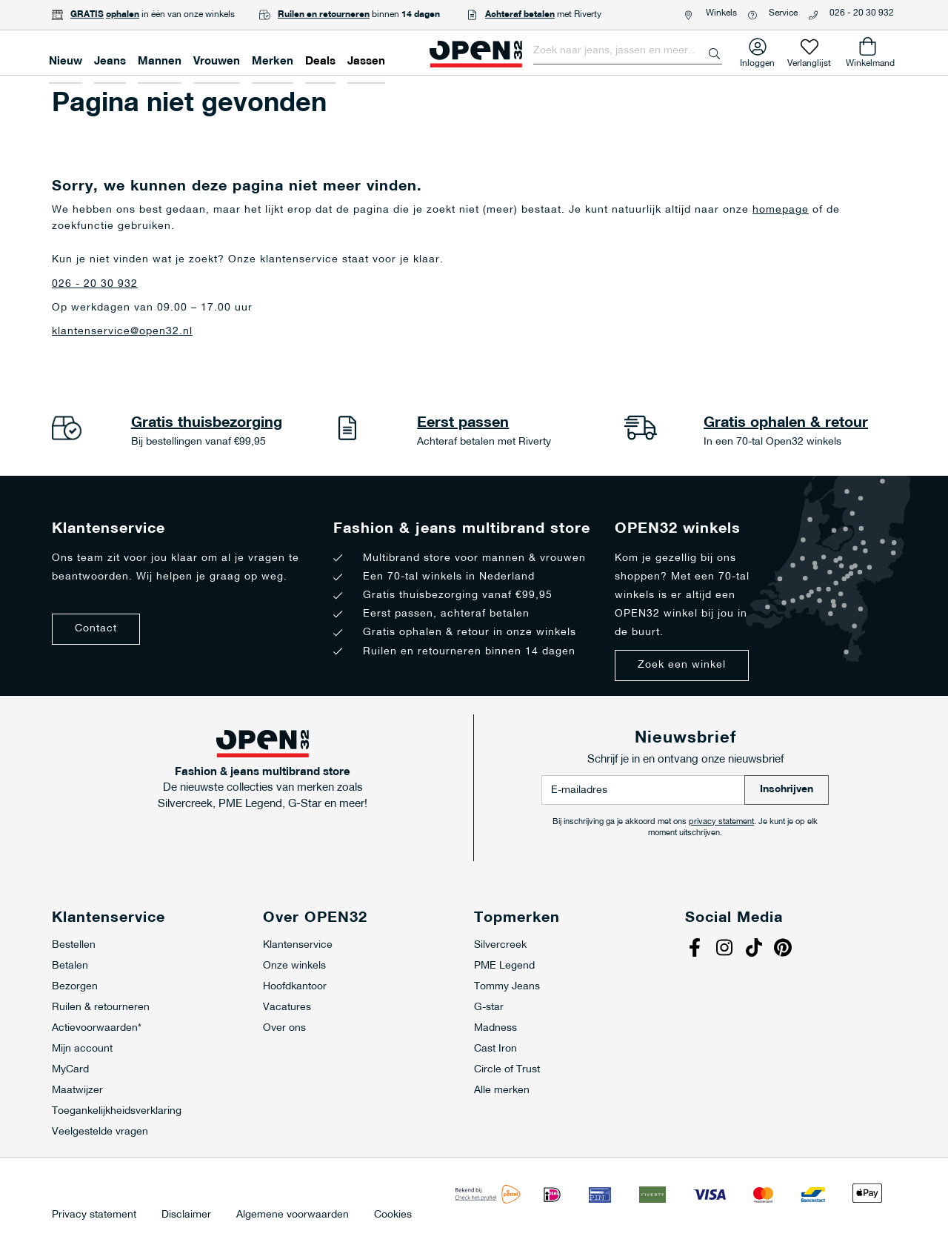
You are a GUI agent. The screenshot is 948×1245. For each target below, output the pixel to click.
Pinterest (785, 949)
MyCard (70, 1069)
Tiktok (755, 949)
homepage (780, 210)
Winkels (721, 13)
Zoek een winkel (682, 665)
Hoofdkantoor (295, 986)
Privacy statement (94, 1215)
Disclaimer (186, 1215)
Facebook (696, 949)
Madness (495, 1028)
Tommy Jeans (507, 986)
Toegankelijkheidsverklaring (116, 1111)
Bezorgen (75, 986)
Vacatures (287, 1007)
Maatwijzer (77, 1090)
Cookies (393, 1215)
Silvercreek (500, 945)
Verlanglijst (809, 60)
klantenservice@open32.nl (122, 331)
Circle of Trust (507, 1069)
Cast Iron (495, 1049)
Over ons (284, 1028)
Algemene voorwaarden (292, 1215)
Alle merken (502, 1090)
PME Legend (504, 966)
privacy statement (721, 822)
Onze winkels (294, 966)
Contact (96, 628)
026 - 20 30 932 (862, 13)
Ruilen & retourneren (101, 1007)
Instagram (726, 949)
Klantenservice (298, 945)
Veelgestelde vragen (100, 1132)
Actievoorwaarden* (96, 1028)
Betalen (70, 966)
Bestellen (74, 945)
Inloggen (757, 60)
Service (783, 13)
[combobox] (627, 51)
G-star (489, 1007)
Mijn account (82, 1049)
